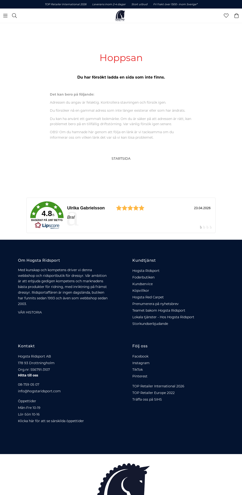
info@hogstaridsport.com (39, 391)
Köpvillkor (140, 290)
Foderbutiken (143, 277)
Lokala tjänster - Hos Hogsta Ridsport (163, 317)
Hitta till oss (28, 375)
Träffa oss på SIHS (147, 399)
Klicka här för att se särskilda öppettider (51, 421)
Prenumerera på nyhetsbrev (155, 304)
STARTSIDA (121, 158)
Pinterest (139, 376)
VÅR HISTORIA (30, 312)
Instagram (141, 363)
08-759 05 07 (28, 384)
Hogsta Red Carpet (148, 297)
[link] (121, 215)
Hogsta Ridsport (146, 271)
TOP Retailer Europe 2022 (153, 393)
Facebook (140, 356)
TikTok (137, 369)
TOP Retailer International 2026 (158, 386)
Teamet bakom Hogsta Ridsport (158, 310)
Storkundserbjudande (150, 324)
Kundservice (142, 284)
